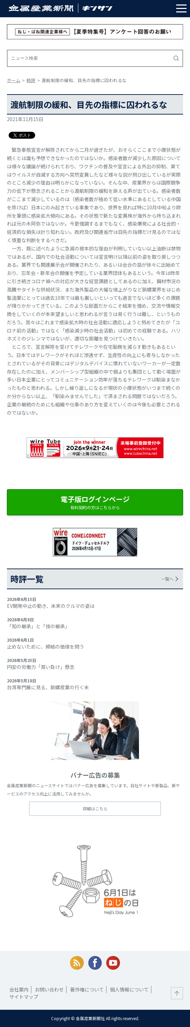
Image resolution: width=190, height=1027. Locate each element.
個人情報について (129, 989)
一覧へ (167, 579)
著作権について (87, 989)
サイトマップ (23, 996)
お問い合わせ (49, 989)
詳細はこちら (95, 808)
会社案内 (19, 989)
